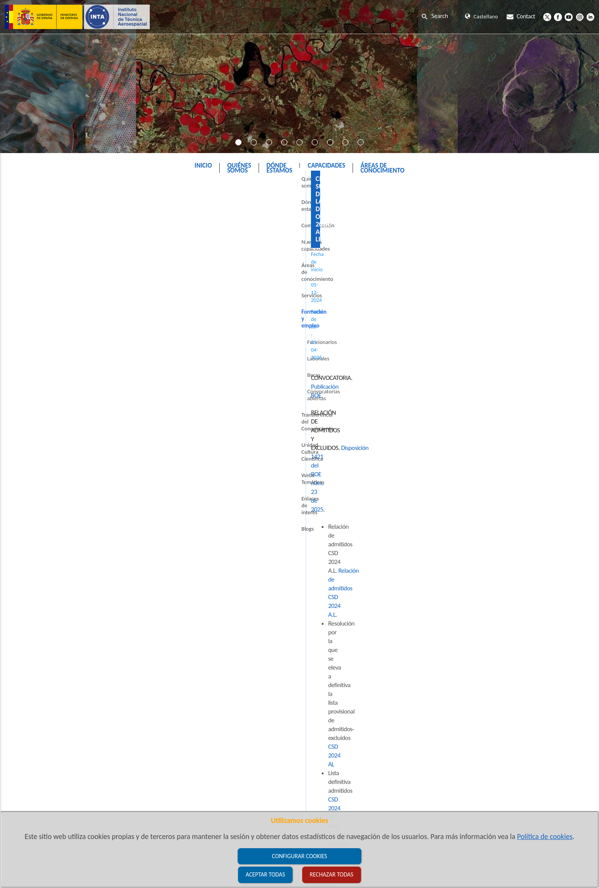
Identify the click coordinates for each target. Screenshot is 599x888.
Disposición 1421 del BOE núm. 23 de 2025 (274, 279)
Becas (33, 355)
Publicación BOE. (187, 262)
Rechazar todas (331, 874)
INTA (267, 185)
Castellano (481, 16)
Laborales (37, 339)
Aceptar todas (265, 874)
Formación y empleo (311, 185)
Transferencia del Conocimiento (57, 388)
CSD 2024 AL (358, 305)
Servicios (31, 290)
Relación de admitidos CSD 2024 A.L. (274, 297)
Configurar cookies (299, 856)
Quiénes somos (38, 207)
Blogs (27, 454)
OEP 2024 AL (266, 575)
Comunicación (37, 240)
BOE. (209, 427)
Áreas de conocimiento (47, 273)
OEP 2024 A (243, 593)
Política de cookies (544, 836)
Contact (520, 16)
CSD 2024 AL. (253, 558)
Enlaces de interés (42, 438)
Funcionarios (41, 322)
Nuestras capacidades (46, 257)
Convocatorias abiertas (52, 372)
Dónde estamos (39, 224)
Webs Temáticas (39, 421)
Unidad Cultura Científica (49, 405)
